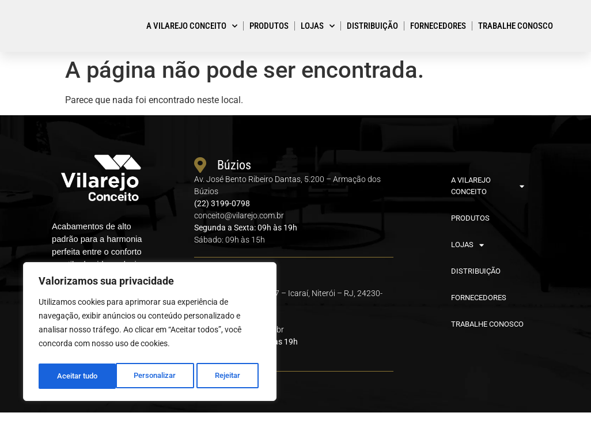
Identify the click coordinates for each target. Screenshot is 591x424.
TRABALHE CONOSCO (515, 26)
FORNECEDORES (438, 26)
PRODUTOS (269, 26)
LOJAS (318, 26)
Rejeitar (150, 376)
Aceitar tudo (222, 376)
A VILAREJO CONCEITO (191, 26)
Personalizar (77, 376)
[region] (149, 333)
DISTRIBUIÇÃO (372, 26)
